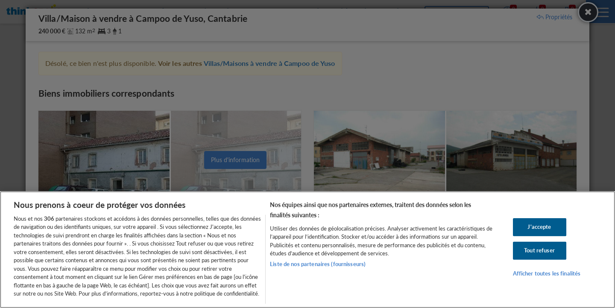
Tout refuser (539, 250)
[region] (307, 249)
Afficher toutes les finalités (547, 273)
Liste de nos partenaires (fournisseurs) (318, 264)
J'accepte (539, 227)
